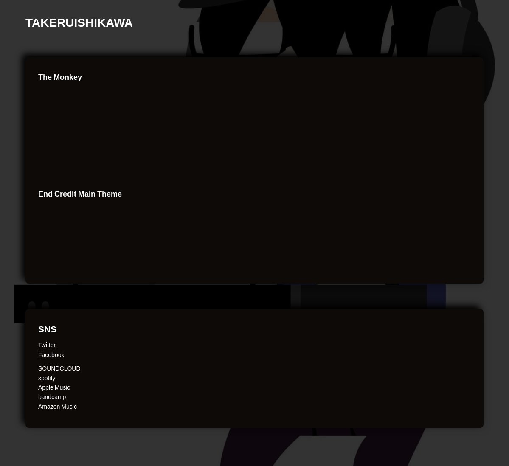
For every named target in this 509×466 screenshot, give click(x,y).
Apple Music (54, 387)
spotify (46, 377)
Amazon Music (57, 406)
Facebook (51, 354)
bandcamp (52, 396)
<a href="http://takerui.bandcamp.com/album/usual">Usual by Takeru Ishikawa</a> (102, 163)
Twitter (47, 344)
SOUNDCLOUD (59, 368)
